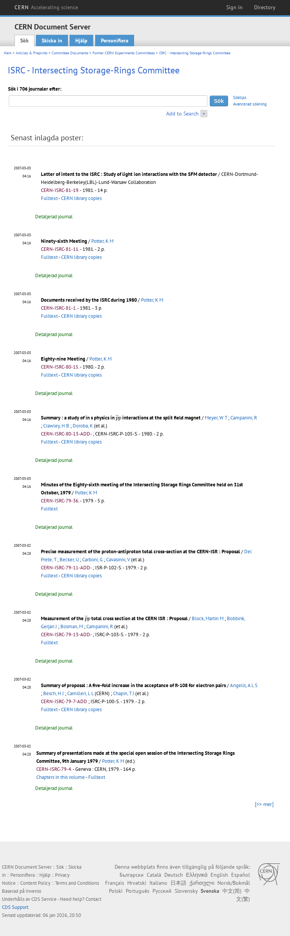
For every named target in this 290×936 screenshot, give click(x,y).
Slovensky (186, 890)
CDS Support (15, 907)
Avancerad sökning (250, 104)
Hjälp (81, 40)
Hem (7, 52)
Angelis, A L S (244, 685)
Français (114, 882)
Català (154, 874)
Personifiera (114, 40)
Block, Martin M (208, 618)
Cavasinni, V (118, 559)
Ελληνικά (196, 874)
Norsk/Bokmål (233, 882)
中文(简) (231, 890)
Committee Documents (70, 52)
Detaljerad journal (54, 216)
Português (137, 890)
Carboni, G (92, 559)
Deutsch (173, 874)
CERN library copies (81, 198)
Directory (264, 7)
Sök (24, 40)
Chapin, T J (123, 693)
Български (132, 874)
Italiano (158, 882)
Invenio (33, 891)
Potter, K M (102, 241)
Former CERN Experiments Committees (123, 52)
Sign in (234, 7)
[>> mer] (264, 804)
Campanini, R (243, 417)
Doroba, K (83, 425)
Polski (116, 890)
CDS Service (44, 899)
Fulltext (49, 198)
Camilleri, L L (80, 693)
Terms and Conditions (77, 883)
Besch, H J (53, 693)
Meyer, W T (216, 417)
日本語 (178, 882)
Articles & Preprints (31, 52)
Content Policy (35, 883)
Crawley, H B (56, 425)
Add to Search (182, 113)
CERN (46, 7)
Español (240, 874)
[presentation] (118, 417)
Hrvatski (136, 882)
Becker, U (69, 559)
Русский (162, 890)
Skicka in (52, 40)
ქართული (202, 882)
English (219, 874)
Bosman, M (71, 626)
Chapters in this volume (60, 777)
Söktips (239, 97)
